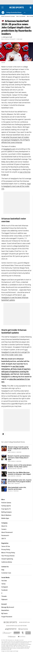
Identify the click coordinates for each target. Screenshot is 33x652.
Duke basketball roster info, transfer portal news (17, 488)
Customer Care (6, 573)
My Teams (4, 613)
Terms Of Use (5, 546)
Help (2, 570)
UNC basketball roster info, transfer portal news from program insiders (20, 481)
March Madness (6, 515)
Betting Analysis (6, 512)
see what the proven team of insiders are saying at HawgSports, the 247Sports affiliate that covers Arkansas (15, 139)
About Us (4, 526)
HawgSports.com (9, 149)
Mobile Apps (5, 518)
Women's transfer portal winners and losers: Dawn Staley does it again (19, 457)
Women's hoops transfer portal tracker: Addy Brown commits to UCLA (18, 448)
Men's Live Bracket (20, 16)
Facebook (4, 590)
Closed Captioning (7, 559)
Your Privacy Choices (8, 556)
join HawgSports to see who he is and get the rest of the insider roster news (15, 352)
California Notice (6, 562)
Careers (3, 529)
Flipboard (4, 599)
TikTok (3, 584)
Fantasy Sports (6, 506)
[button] (25, 12)
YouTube (4, 581)
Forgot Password (6, 617)
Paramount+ (5, 535)
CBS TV (3, 539)
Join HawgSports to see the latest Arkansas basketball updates (14, 297)
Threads (4, 596)
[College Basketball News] (14, 12)
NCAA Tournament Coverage (8, 16)
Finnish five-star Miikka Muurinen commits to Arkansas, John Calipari (19, 473)
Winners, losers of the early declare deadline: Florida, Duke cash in (19, 466)
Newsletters (5, 610)
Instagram (4, 587)
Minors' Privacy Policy (8, 553)
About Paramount (7, 532)
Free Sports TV (6, 509)
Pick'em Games (6, 503)
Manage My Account (7, 607)
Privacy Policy (5, 549)
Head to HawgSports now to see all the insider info (16, 186)
